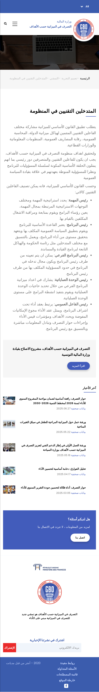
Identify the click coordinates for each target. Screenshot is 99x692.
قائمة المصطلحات (67, 674)
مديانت (10, 663)
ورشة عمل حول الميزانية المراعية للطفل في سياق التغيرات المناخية (53, 424)
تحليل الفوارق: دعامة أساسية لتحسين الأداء (62, 469)
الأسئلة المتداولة (67, 669)
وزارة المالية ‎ (64, 21)
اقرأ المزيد (78, 366)
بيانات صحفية (78, 408)
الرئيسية (85, 78)
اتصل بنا (80, 537)
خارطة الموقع (67, 680)
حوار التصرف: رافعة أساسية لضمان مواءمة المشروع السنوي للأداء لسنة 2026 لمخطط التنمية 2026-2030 (52, 401)
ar (87, 6)
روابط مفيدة (67, 663)
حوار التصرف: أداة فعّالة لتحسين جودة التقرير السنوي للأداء (53, 488)
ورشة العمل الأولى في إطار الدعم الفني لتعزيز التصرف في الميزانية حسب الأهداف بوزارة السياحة (53, 447)
